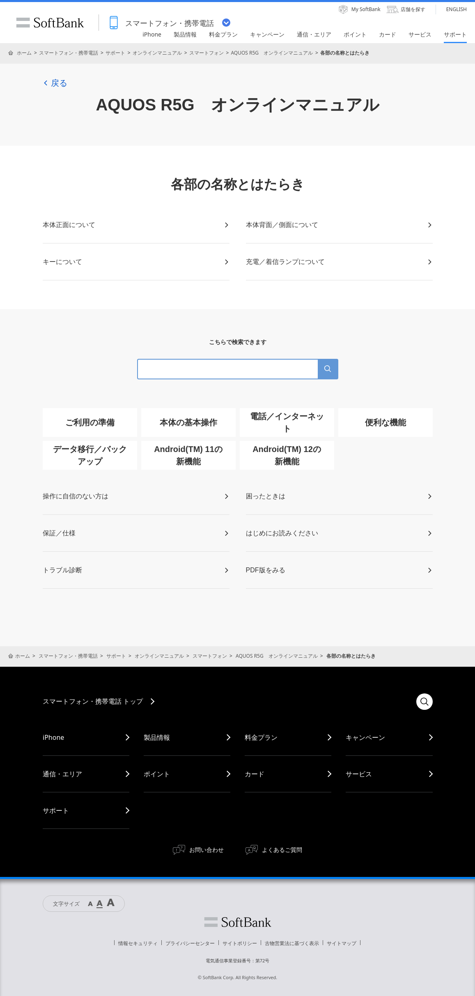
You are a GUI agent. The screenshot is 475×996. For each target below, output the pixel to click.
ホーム (24, 52)
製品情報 (157, 737)
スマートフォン (206, 52)
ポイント (157, 773)
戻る (55, 82)
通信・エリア (62, 773)
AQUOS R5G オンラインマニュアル (272, 52)
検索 (424, 701)
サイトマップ (341, 943)
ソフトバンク (237, 922)
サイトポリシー (240, 943)
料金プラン (261, 737)
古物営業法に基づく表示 (292, 943)
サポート (115, 52)
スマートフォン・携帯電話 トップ (93, 701)
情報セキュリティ (138, 943)
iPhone (53, 737)
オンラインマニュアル (157, 52)
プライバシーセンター (190, 943)
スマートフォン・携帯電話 (68, 52)
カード (254, 773)
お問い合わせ (206, 850)
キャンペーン (365, 737)
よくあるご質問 (282, 850)
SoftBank (50, 22)
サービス (359, 773)
